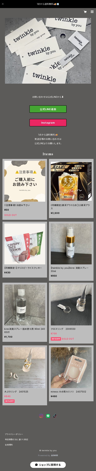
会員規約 (9, 445)
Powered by (48, 455)
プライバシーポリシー (14, 434)
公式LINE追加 (48, 109)
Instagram (48, 122)
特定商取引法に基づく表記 (16, 439)
